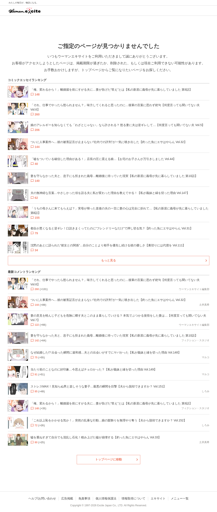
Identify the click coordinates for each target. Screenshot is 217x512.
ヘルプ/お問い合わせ (42, 498)
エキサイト (158, 498)
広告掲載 (67, 498)
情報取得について (133, 498)
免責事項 (84, 498)
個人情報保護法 (106, 498)
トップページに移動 (108, 459)
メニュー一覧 (180, 498)
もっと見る (108, 260)
